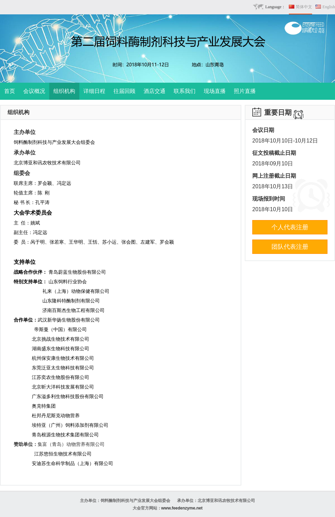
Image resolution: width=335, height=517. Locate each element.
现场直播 (215, 91)
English (328, 6)
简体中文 (304, 6)
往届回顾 (124, 91)
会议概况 (34, 91)
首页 (9, 91)
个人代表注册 (289, 227)
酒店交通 (154, 91)
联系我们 (185, 91)
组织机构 (64, 91)
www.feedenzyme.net (182, 508)
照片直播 (245, 91)
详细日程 (94, 91)
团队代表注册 (289, 246)
